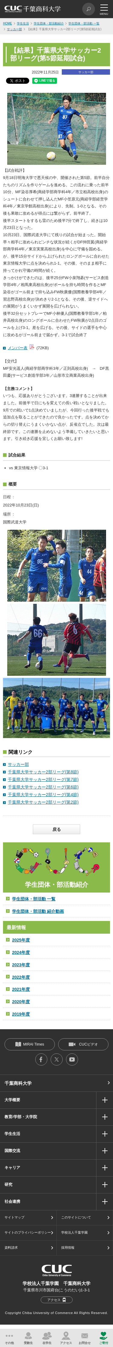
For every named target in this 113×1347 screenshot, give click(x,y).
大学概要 (12, 1100)
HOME (7, 23)
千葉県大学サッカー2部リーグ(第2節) (43, 802)
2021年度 (21, 989)
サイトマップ (14, 1217)
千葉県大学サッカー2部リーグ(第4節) (43, 794)
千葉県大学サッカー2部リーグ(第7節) (43, 779)
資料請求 (11, 1247)
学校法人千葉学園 (74, 1232)
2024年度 (21, 952)
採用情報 (67, 1247)
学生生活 (23, 23)
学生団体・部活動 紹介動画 (38, 911)
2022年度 (21, 977)
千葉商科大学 (18, 1083)
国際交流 (12, 1150)
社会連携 (12, 1201)
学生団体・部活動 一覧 (83, 23)
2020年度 (21, 1001)
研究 (8, 1184)
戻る (56, 829)
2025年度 (21, 940)
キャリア (12, 1167)
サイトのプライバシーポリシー (28, 1232)
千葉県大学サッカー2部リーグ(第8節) (43, 771)
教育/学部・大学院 (21, 1116)
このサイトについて (76, 1217)
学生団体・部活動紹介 (49, 23)
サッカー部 (14, 29)
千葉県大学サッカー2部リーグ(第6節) (43, 787)
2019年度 (21, 1014)
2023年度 (21, 964)
